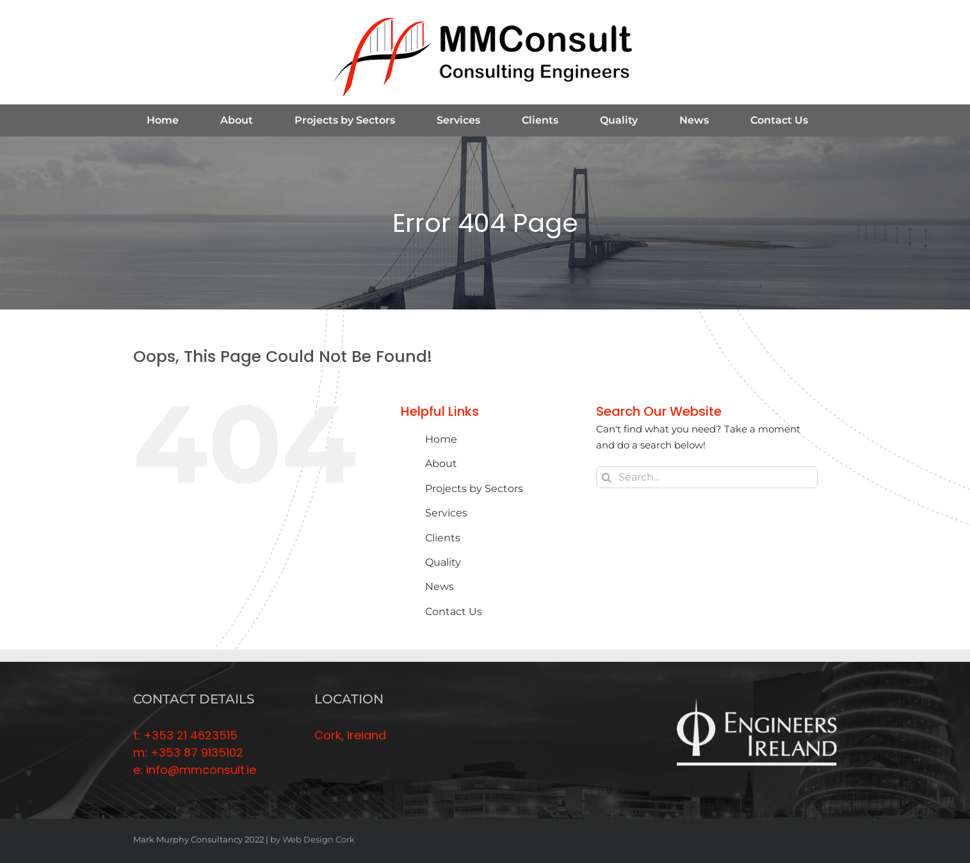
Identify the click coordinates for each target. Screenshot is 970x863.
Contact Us (453, 611)
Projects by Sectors (474, 488)
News (439, 586)
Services (446, 513)
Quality (443, 562)
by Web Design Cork (312, 839)
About (441, 463)
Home (441, 439)
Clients (442, 538)
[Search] (607, 477)
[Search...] (707, 477)
